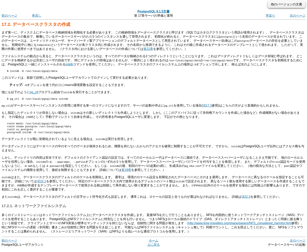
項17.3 (207, 106)
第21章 (148, 49)
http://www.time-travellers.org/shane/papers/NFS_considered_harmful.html (240, 226)
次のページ (297, 15)
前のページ (9, 15)
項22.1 (41, 184)
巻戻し (36, 15)
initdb (69, 64)
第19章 (126, 173)
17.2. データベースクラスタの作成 (36, 24)
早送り (270, 15)
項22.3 (245, 200)
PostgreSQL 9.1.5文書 (153, 11)
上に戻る (153, 248)
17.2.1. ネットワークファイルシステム (34, 209)
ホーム (153, 244)
